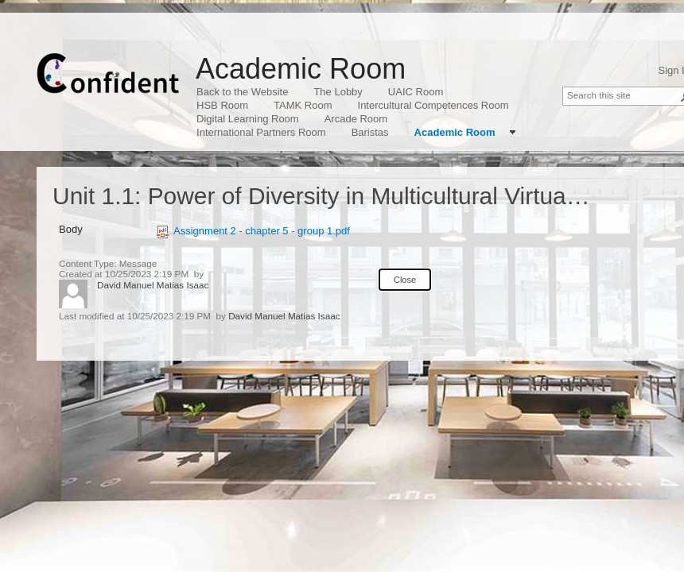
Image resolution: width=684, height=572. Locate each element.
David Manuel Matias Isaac (152, 285)
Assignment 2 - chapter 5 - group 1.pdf (253, 231)
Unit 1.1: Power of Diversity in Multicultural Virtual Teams (349, 196)
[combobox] (622, 94)
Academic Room (301, 68)
